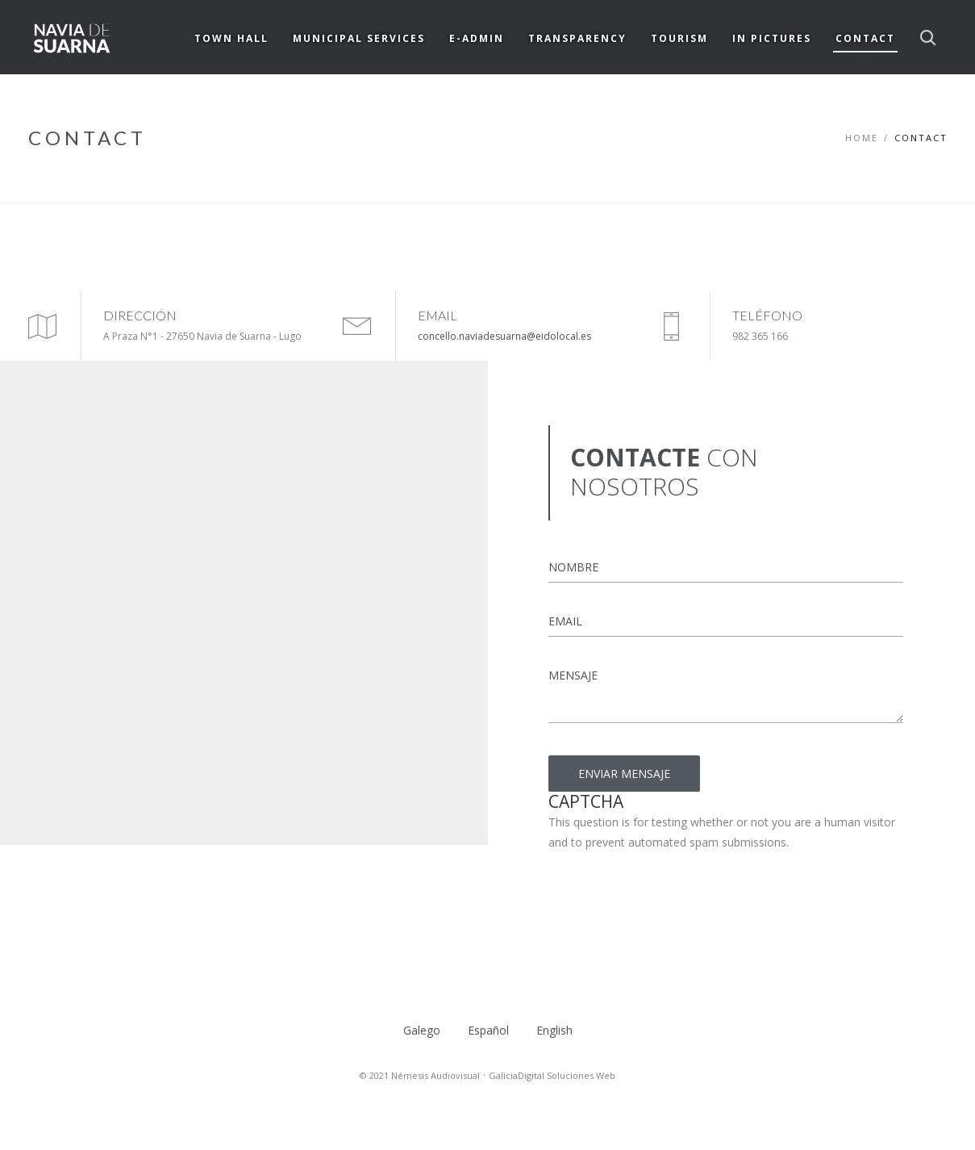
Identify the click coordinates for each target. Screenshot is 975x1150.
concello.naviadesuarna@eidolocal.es (504, 336)
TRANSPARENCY (577, 38)
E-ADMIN (476, 38)
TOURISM (679, 38)
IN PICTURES (771, 38)
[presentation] (671, 883)
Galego (421, 1030)
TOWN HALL (231, 38)
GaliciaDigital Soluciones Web (552, 1075)
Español (488, 1030)
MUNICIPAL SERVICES (359, 38)
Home (861, 138)
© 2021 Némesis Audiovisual (420, 1075)
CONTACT (865, 38)
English (554, 1030)
